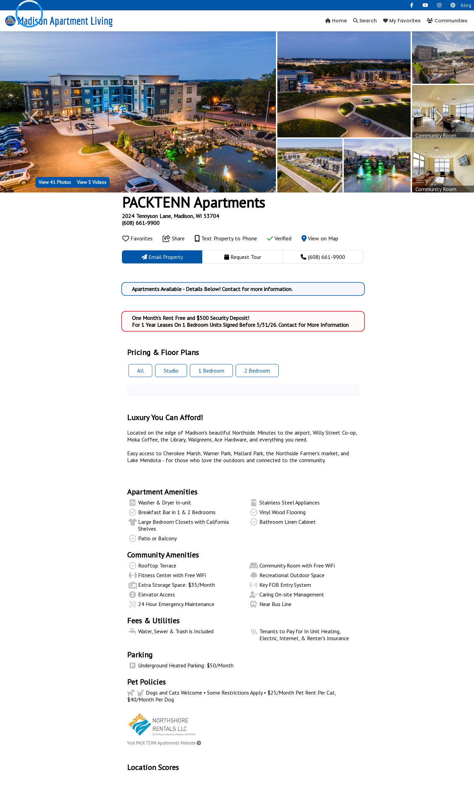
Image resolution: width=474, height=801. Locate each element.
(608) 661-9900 (140, 222)
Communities (447, 20)
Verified (279, 238)
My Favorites (402, 20)
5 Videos (91, 182)
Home (336, 20)
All (140, 370)
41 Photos (55, 182)
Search (365, 20)
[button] (35, 117)
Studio (171, 370)
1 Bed (211, 370)
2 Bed (257, 370)
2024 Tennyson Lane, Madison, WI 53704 (170, 215)
